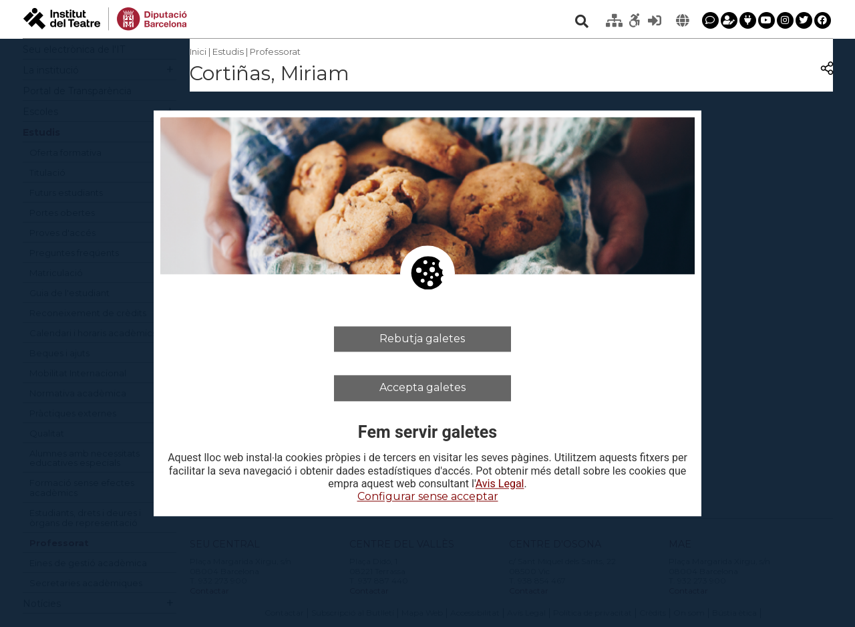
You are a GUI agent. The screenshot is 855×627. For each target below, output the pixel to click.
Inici (198, 51)
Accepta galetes (422, 388)
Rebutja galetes (422, 338)
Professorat (275, 51)
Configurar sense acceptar (427, 496)
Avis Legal (500, 484)
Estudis (228, 51)
